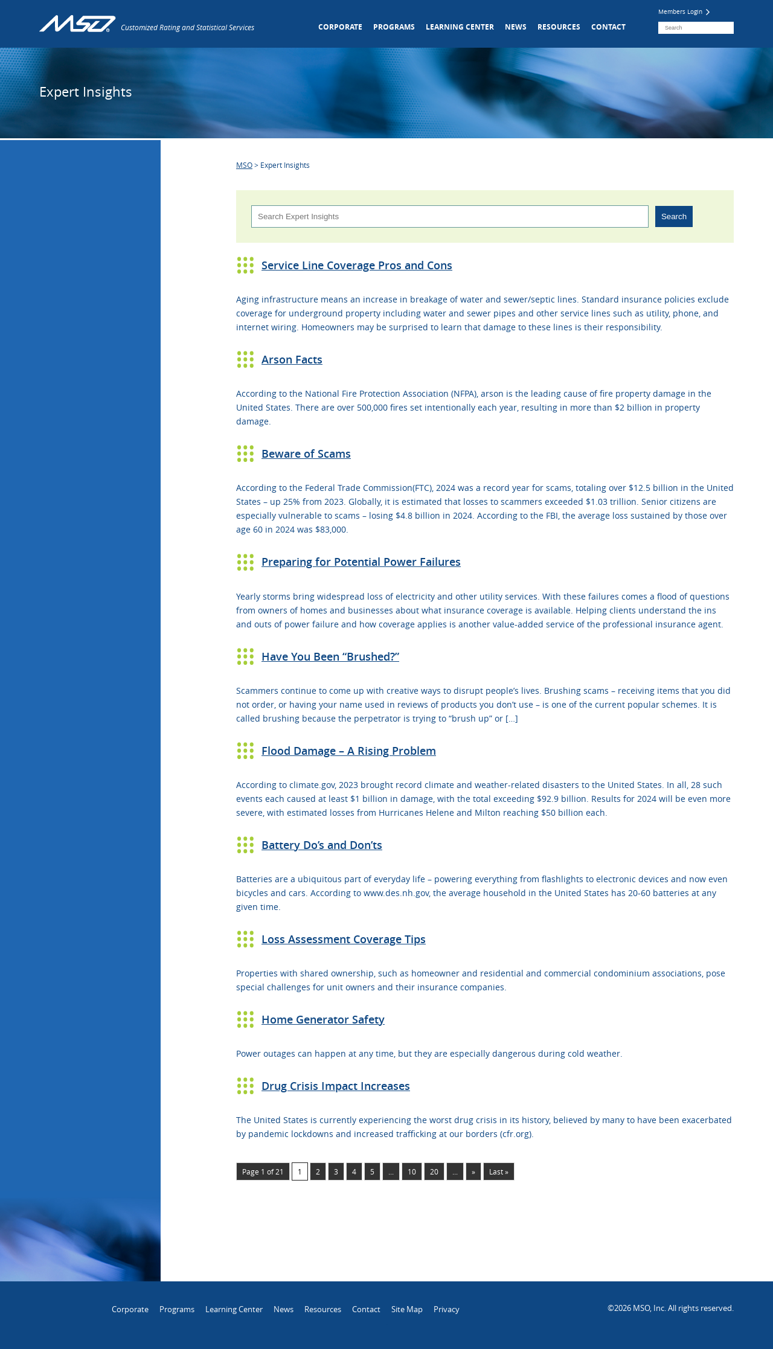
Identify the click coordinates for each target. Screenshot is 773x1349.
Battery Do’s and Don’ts (321, 845)
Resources (558, 27)
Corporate (340, 27)
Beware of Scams (306, 453)
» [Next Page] (473, 1171)
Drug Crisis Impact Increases (335, 1085)
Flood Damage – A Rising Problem (348, 750)
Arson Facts (291, 359)
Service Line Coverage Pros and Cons (356, 265)
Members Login (684, 12)
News (516, 27)
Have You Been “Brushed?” (330, 656)
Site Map (407, 1309)
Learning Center (460, 27)
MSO (244, 165)
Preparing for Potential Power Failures (361, 561)
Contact (608, 27)
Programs (394, 27)
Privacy (447, 1309)
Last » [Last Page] (498, 1171)
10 (412, 1171)
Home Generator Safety (323, 1019)
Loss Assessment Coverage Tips (343, 939)
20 (434, 1171)
